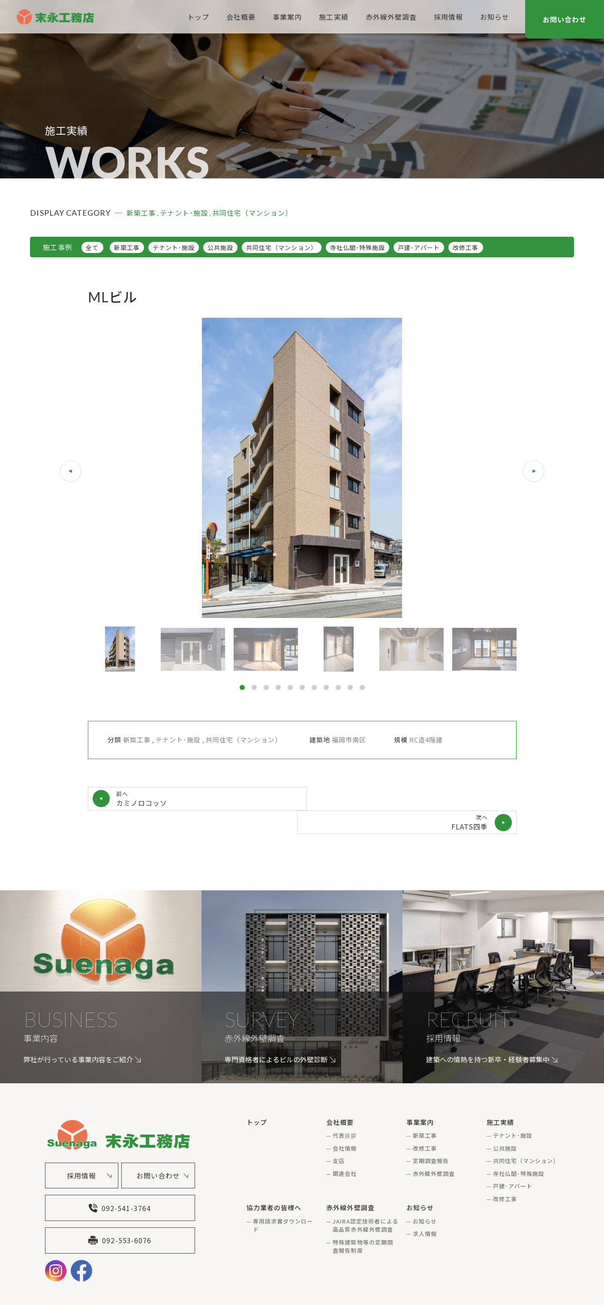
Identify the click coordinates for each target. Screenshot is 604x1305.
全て (92, 247)
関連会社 (345, 1149)
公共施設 (220, 247)
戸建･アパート (419, 247)
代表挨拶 (345, 1111)
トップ (196, 17)
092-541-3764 (119, 1185)
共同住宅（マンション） (281, 247)
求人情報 (425, 1210)
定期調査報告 (431, 1137)
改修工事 (465, 247)
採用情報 (446, 17)
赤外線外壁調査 (389, 17)
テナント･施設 (174, 247)
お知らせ (493, 17)
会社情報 (345, 1124)
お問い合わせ (564, 19)
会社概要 (239, 17)
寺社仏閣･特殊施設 (357, 247)
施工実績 (331, 17)
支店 (339, 1137)
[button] (534, 471)
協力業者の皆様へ (273, 1183)
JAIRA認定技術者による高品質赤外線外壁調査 (365, 1201)
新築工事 (127, 247)
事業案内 (285, 17)
